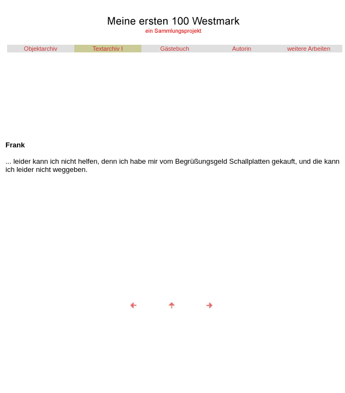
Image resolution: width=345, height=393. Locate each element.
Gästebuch (174, 48)
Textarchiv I (107, 48)
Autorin (241, 48)
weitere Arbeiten (308, 48)
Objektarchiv (40, 48)
